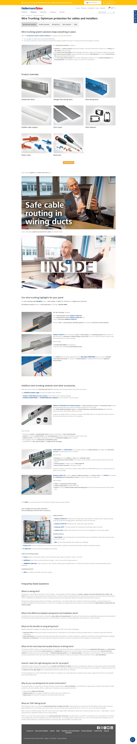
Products (24, 12)
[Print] (135, 18)
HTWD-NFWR (57, 450)
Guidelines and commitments (70, 731)
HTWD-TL (106, 475)
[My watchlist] (135, 21)
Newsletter (68, 733)
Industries (43, 12)
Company (53, 12)
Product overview (44, 24)
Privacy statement (86, 731)
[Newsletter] (135, 15)
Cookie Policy (98, 731)
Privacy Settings (62, 738)
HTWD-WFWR (68, 450)
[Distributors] (135, 11)
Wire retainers (67, 24)
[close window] (115, 3)
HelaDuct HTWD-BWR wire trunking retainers (66, 405)
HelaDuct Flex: (58, 530)
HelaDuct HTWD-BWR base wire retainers (35, 396)
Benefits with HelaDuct (29, 24)
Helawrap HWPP (59, 527)
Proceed (108, 2)
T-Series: (25, 557)
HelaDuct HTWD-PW (76, 317)
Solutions (33, 12)
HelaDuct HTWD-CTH (59, 475)
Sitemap (106, 731)
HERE (26, 502)
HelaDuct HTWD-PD (70, 319)
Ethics (58, 731)
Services (61, 12)
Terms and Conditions (41, 731)
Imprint (52, 731)
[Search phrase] (106, 12)
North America (93, 2)
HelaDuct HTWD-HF (59, 334)
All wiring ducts (68, 162)
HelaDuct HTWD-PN (76, 315)
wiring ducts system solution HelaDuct (38, 35)
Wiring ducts (56, 24)
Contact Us (29, 731)
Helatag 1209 (27, 545)
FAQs (75, 24)
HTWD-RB (59, 477)
